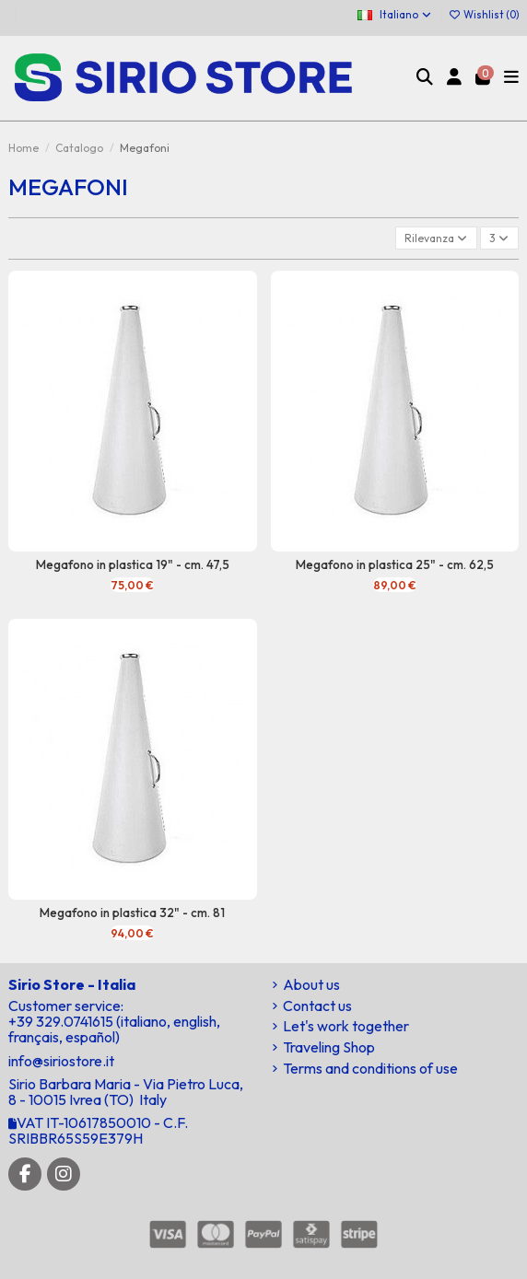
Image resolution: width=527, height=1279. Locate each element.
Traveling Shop (329, 1047)
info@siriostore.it (61, 1061)
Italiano (395, 14)
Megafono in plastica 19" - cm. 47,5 (132, 564)
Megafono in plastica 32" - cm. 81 (132, 912)
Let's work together (346, 1026)
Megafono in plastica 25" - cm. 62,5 (395, 564)
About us (311, 985)
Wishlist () (484, 14)
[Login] (454, 78)
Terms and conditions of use (370, 1068)
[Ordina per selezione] (436, 238)
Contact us (317, 1006)
